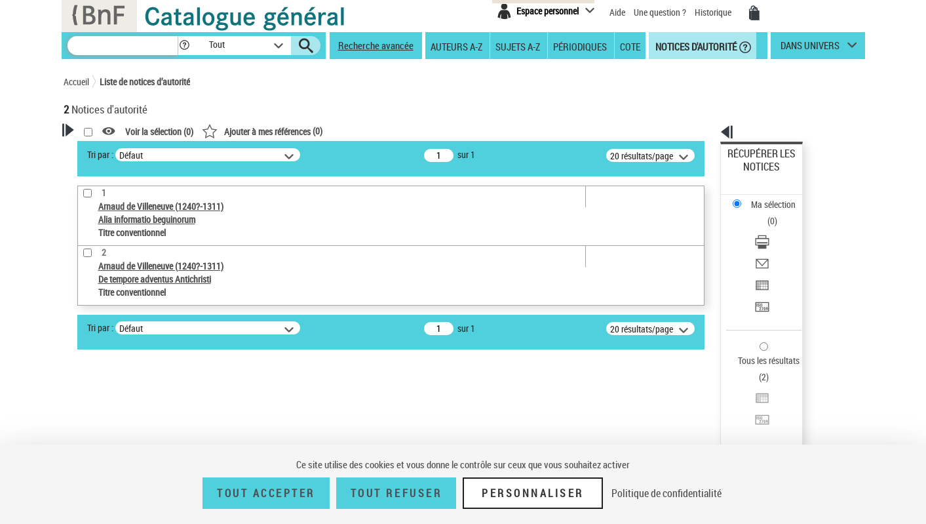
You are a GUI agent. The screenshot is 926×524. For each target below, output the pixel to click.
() (430, 131)
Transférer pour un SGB (771, 244)
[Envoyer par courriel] (778, 213)
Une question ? (660, 12)
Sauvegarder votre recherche (145, 282)
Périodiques (580, 45)
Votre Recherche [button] (117, 152)
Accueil (76, 81)
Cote (630, 45)
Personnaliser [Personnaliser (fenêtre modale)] (533, 493)
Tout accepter (266, 493)
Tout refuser (396, 493)
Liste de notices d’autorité (145, 81)
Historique (714, 12)
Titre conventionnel (124, 371)
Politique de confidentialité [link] (666, 493)
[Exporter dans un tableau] (778, 228)
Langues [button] (94, 413)
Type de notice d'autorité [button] (126, 331)
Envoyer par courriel (765, 213)
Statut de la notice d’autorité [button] (134, 391)
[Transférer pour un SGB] (778, 244)
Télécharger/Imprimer (767, 197)
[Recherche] (123, 45)
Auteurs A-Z (456, 45)
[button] (184, 45)
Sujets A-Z (517, 45)
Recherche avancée (376, 45)
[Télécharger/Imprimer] (778, 197)
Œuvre (94, 352)
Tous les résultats (760, 280)
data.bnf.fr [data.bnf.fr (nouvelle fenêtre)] (718, 401)
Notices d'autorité (695, 45)
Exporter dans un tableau (774, 228)
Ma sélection (751, 174)
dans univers (810, 48)
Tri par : (269, 154)
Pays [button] (86, 435)
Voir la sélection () (328, 131)
